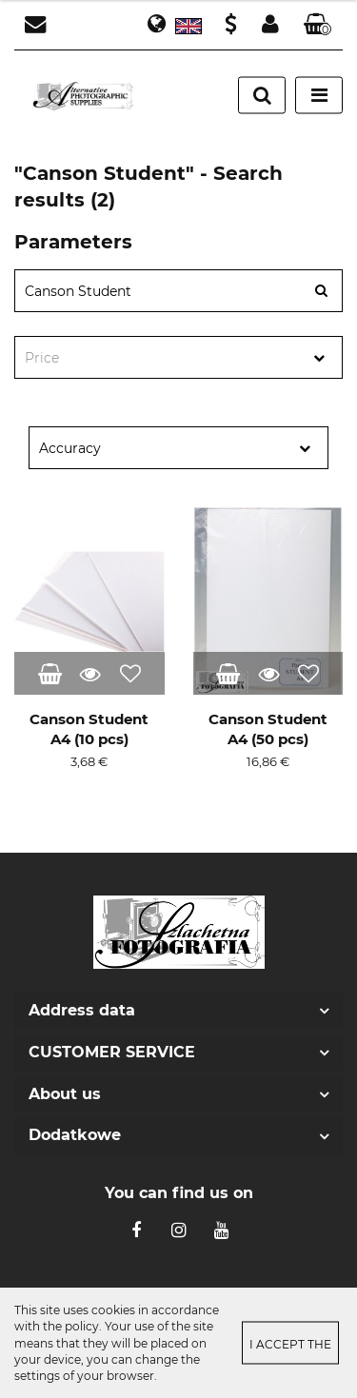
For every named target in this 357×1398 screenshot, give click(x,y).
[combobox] (178, 357)
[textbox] (162, 358)
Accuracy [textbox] (70, 448)
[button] (318, 25)
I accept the (290, 1344)
